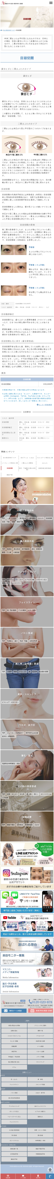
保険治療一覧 (14, 1149)
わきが (37, 825)
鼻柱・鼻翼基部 (37, 549)
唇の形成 (40, 1135)
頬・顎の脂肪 (11, 610)
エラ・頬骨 (32, 610)
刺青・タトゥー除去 (40, 1130)
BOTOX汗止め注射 (32, 733)
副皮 (15, 671)
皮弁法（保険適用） (9, 736)
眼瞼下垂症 (11, 825)
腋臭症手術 (14, 1159)
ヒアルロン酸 (29, 579)
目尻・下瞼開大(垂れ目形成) (27, 468)
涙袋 (13, 522)
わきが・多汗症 (40, 1093)
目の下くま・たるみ (27, 457)
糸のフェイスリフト (40, 1106)
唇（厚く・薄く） (33, 794)
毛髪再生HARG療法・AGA (11, 763)
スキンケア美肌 (40, 1084)
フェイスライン (14, 1084)
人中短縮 (5, 797)
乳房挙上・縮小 (12, 641)
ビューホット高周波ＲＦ (15, 733)
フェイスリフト (15, 583)
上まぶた (41, 518)
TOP (3, 518)
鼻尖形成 (17, 549)
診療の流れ (14, 1030)
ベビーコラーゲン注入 (14, 1116)
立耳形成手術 (14, 1154)
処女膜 (34, 671)
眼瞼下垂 (10, 475)
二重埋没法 (22, 518)
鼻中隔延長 (26, 549)
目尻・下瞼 (6, 522)
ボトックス (19, 579)
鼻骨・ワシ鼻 (6, 552)
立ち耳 (22, 794)
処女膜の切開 (43, 671)
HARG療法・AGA (40, 1140)
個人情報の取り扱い (14, 1062)
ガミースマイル (46, 794)
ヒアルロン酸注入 (40, 1111)
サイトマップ (40, 1062)
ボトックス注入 (14, 1111)
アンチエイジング (14, 1106)
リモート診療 (40, 1051)
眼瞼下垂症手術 (40, 1149)
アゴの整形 (22, 610)
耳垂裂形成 (29, 825)
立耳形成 (20, 825)
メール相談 (40, 1046)
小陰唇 (9, 671)
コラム (14, 1067)
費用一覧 (40, 1030)
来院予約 (14, 1051)
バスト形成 (14, 1093)
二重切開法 (32, 518)
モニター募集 (14, 1041)
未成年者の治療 (40, 1041)
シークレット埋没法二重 (10, 463)
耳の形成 (14, 1135)
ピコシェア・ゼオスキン (10, 702)
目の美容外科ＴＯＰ (9, 30)
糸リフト (10, 579)
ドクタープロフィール (14, 1036)
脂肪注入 (5, 583)
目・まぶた (14, 1079)
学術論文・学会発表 (14, 1057)
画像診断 (14, 1046)
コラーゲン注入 (41, 579)
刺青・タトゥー (12, 794)
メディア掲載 (40, 1057)
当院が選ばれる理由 (14, 1025)
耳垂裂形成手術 (40, 1154)
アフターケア (40, 1036)
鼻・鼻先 (40, 1079)
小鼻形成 (16, 552)
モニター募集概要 (44, 405)
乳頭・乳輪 (23, 641)
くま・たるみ (11, 518)
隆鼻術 (9, 549)
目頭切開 (49, 518)
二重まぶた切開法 (27, 463)
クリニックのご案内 (40, 1025)
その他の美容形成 (14, 1130)
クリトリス (23, 671)
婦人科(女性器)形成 (14, 1098)
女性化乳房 (33, 641)
